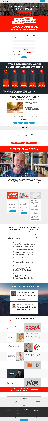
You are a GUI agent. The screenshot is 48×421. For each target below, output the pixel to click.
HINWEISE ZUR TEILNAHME (24, 60)
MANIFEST (17, 410)
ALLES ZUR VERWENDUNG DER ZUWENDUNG (17, 142)
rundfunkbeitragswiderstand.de (21, 299)
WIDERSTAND (17, 413)
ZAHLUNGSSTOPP (18, 411)
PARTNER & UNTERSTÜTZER (19, 414)
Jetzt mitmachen (12, 211)
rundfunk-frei (6, 1)
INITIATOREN (17, 415)
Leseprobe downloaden (35, 219)
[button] (23, 406)
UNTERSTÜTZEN (42, 1)
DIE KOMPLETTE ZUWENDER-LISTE (32, 142)
